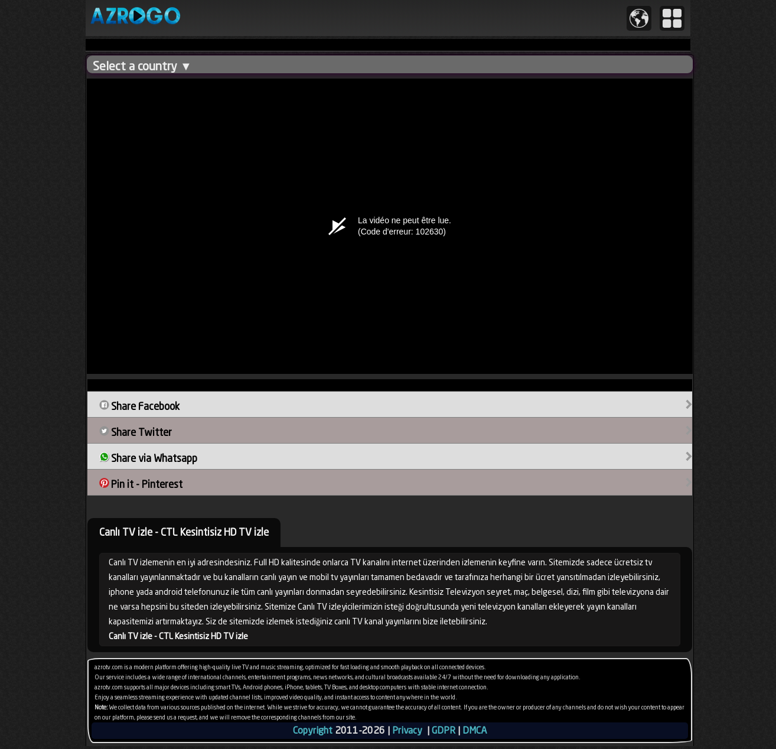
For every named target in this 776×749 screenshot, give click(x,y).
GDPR (443, 730)
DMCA (474, 730)
